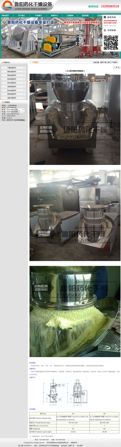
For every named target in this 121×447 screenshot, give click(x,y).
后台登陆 (80, 445)
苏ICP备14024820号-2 (25, 445)
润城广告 (71, 445)
